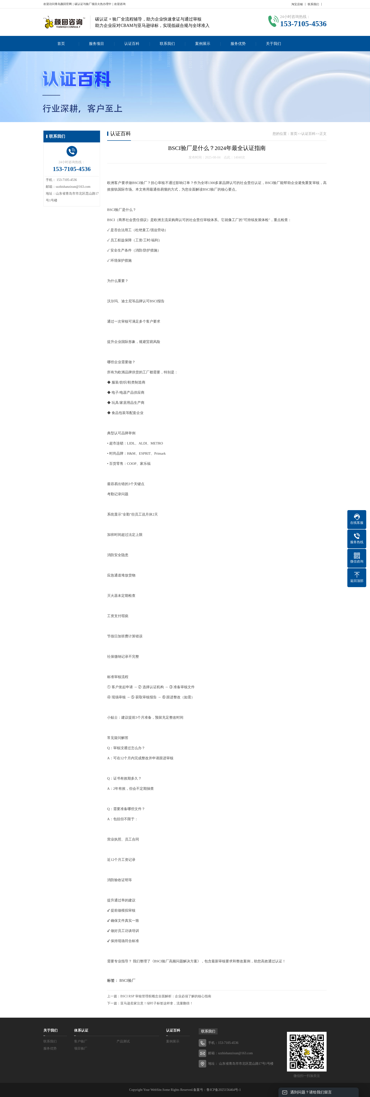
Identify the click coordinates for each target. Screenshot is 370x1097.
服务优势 (238, 44)
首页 (61, 44)
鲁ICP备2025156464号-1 (223, 1090)
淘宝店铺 (297, 4)
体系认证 (81, 1030)
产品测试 (123, 1041)
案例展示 (202, 44)
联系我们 (313, 4)
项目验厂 (80, 1048)
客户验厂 (80, 1041)
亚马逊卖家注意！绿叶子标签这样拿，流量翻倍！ (156, 1003)
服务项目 (96, 44)
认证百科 (131, 44)
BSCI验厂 (127, 980)
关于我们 (273, 44)
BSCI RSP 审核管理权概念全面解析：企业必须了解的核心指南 (165, 996)
